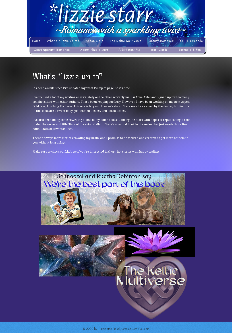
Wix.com (143, 329)
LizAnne (71, 151)
